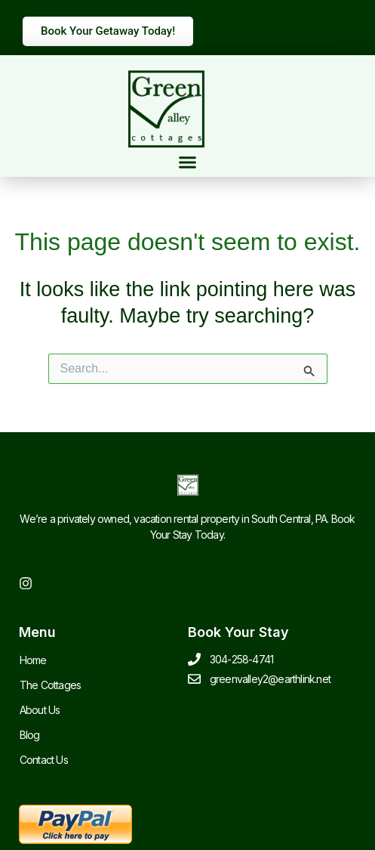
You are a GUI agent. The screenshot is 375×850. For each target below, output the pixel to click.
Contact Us (44, 759)
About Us (40, 709)
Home (33, 660)
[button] (188, 162)
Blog (30, 734)
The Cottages (50, 684)
